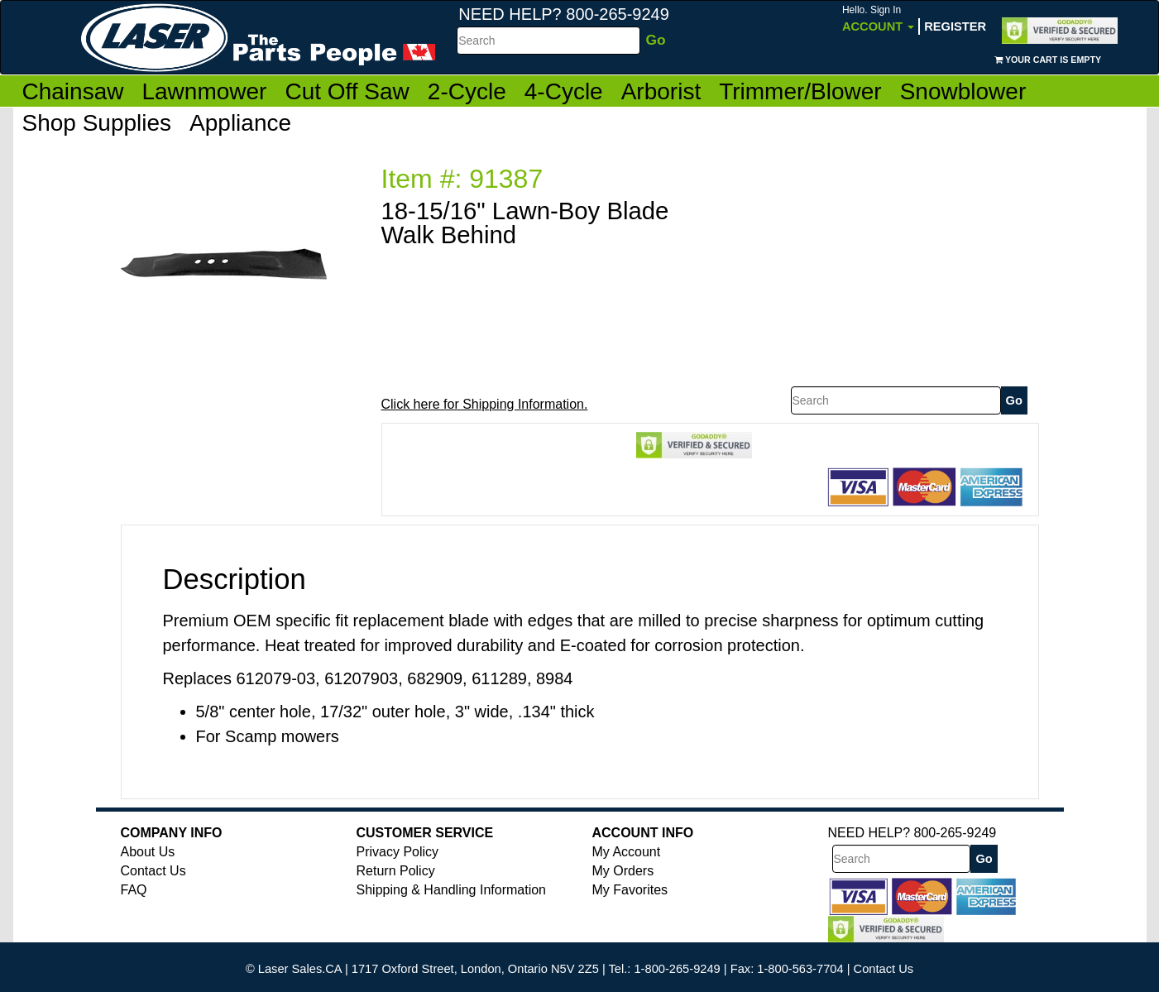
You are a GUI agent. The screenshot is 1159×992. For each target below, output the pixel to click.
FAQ (134, 890)
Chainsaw (73, 91)
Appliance (240, 123)
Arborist (661, 91)
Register (955, 26)
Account (878, 18)
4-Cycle (563, 91)
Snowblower (963, 91)
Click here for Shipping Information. (484, 404)
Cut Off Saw (347, 91)
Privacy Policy (398, 852)
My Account (626, 852)
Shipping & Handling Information (451, 890)
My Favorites (630, 890)
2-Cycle (467, 91)
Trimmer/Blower (800, 91)
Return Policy (396, 871)
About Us (148, 852)
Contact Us (153, 871)
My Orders (623, 871)
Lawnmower (203, 91)
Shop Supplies (97, 123)
